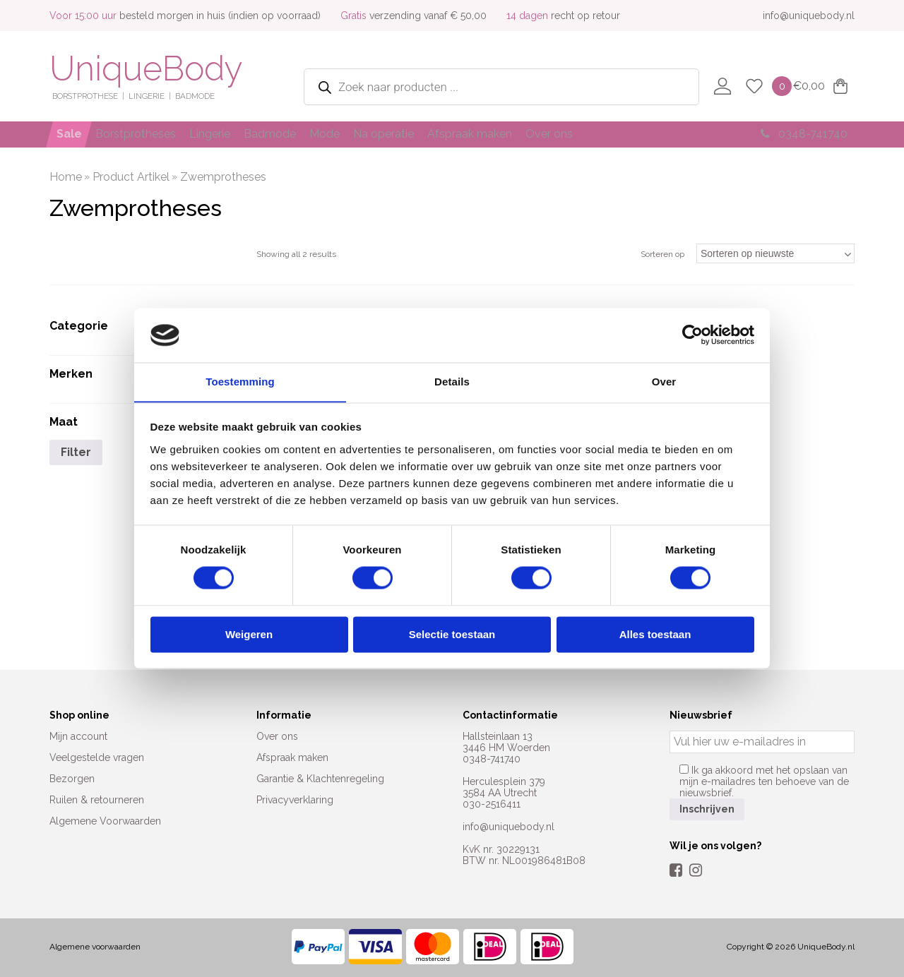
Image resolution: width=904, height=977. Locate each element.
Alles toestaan (655, 635)
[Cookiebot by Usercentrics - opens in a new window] (692, 334)
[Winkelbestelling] (775, 253)
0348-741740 (799, 133)
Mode (362, 133)
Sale (72, 133)
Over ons (614, 133)
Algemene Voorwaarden (105, 821)
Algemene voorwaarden (95, 947)
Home (65, 177)
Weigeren (249, 635)
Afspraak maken (526, 133)
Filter (76, 452)
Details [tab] (452, 382)
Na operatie (430, 133)
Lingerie (229, 133)
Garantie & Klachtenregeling (320, 778)
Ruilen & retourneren (96, 799)
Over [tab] (664, 382)
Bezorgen (72, 778)
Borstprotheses (146, 133)
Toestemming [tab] (240, 382)
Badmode (299, 133)
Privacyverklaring (294, 799)
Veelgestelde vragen (96, 757)
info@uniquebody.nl (809, 15)
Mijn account (78, 736)
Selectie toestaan (452, 635)
